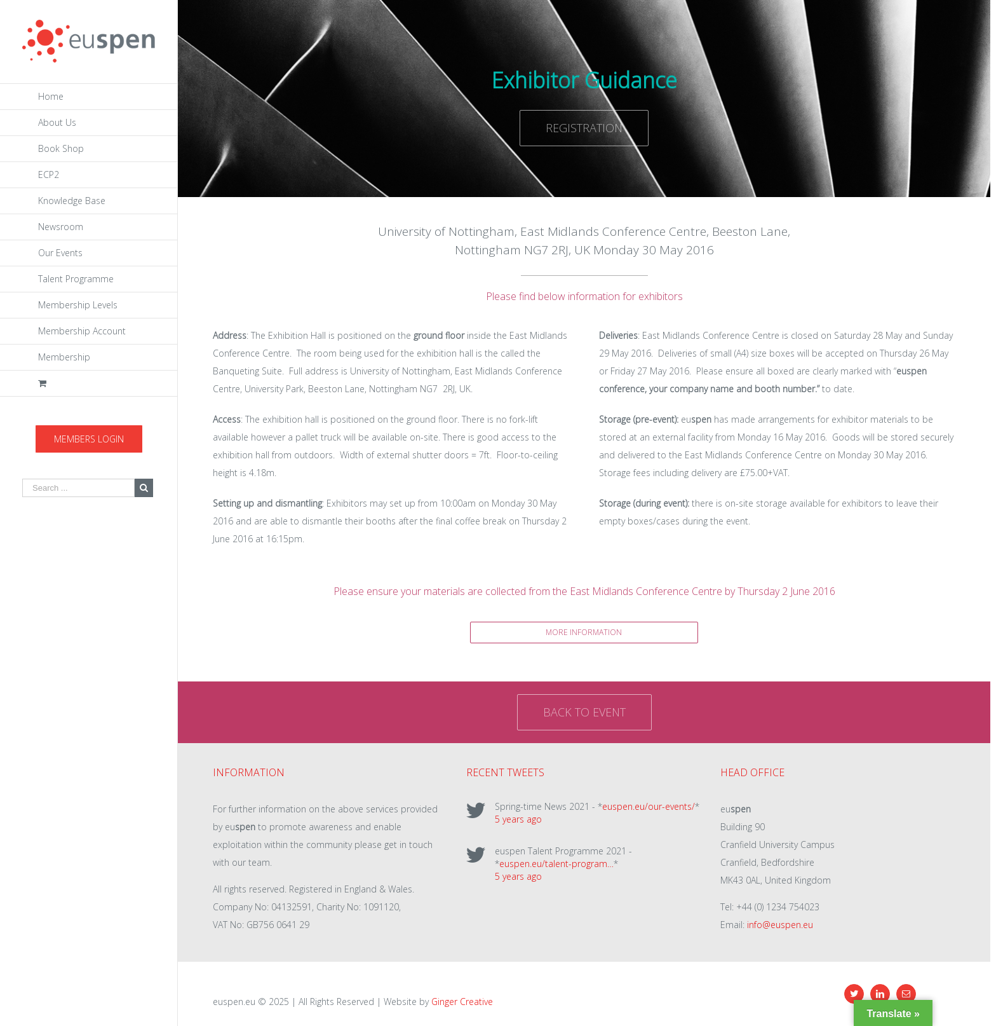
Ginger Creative (462, 1001)
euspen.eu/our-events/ (648, 806)
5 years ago (518, 819)
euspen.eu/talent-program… (556, 864)
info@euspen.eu (780, 925)
